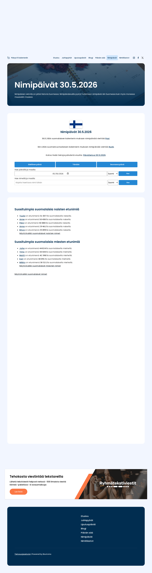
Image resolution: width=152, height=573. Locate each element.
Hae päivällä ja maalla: (25, 169)
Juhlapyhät (67, 58)
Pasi (107, 138)
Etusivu (56, 58)
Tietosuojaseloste (22, 554)
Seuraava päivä (117, 164)
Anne (22, 219)
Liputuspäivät (80, 58)
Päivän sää (100, 58)
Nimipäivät (112, 58)
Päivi (21, 223)
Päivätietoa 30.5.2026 (94, 155)
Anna (22, 226)
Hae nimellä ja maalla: (25, 178)
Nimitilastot (124, 58)
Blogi (91, 58)
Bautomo (47, 554)
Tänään (76, 164)
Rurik (111, 147)
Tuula (22, 215)
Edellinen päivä (34, 164)
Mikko (22, 262)
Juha (22, 248)
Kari (21, 259)
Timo (22, 251)
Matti (22, 255)
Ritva (22, 230)
